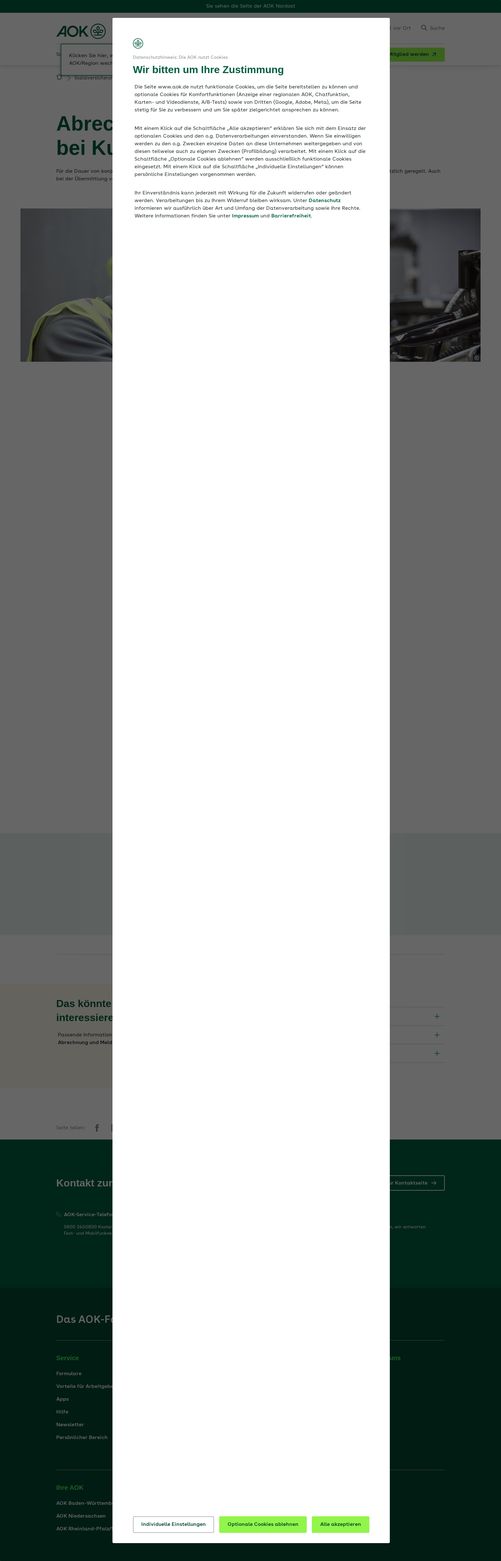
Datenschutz (325, 200)
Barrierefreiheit (291, 216)
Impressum (245, 216)
